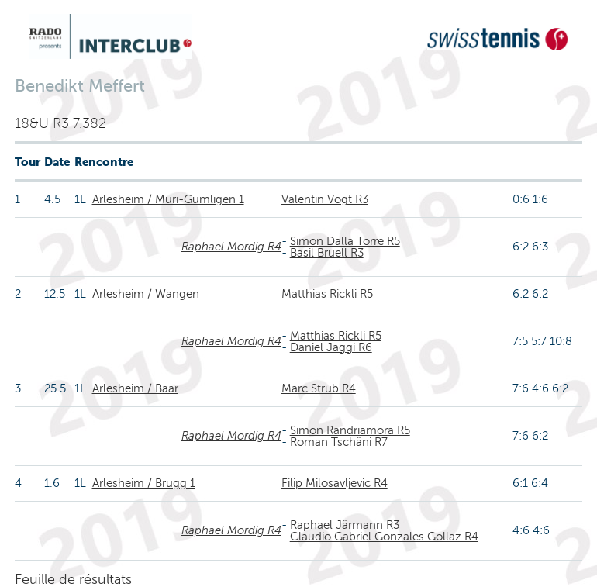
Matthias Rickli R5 (327, 294)
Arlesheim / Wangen (145, 294)
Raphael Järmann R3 (344, 525)
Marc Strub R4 (318, 388)
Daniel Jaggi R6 (331, 347)
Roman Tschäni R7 (339, 442)
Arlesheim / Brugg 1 (143, 483)
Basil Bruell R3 (327, 253)
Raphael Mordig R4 (231, 246)
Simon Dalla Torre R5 (345, 241)
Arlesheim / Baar (135, 388)
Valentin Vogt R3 (324, 199)
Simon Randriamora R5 (350, 430)
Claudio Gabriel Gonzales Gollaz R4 (384, 536)
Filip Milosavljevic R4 (334, 483)
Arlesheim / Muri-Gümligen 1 (168, 199)
